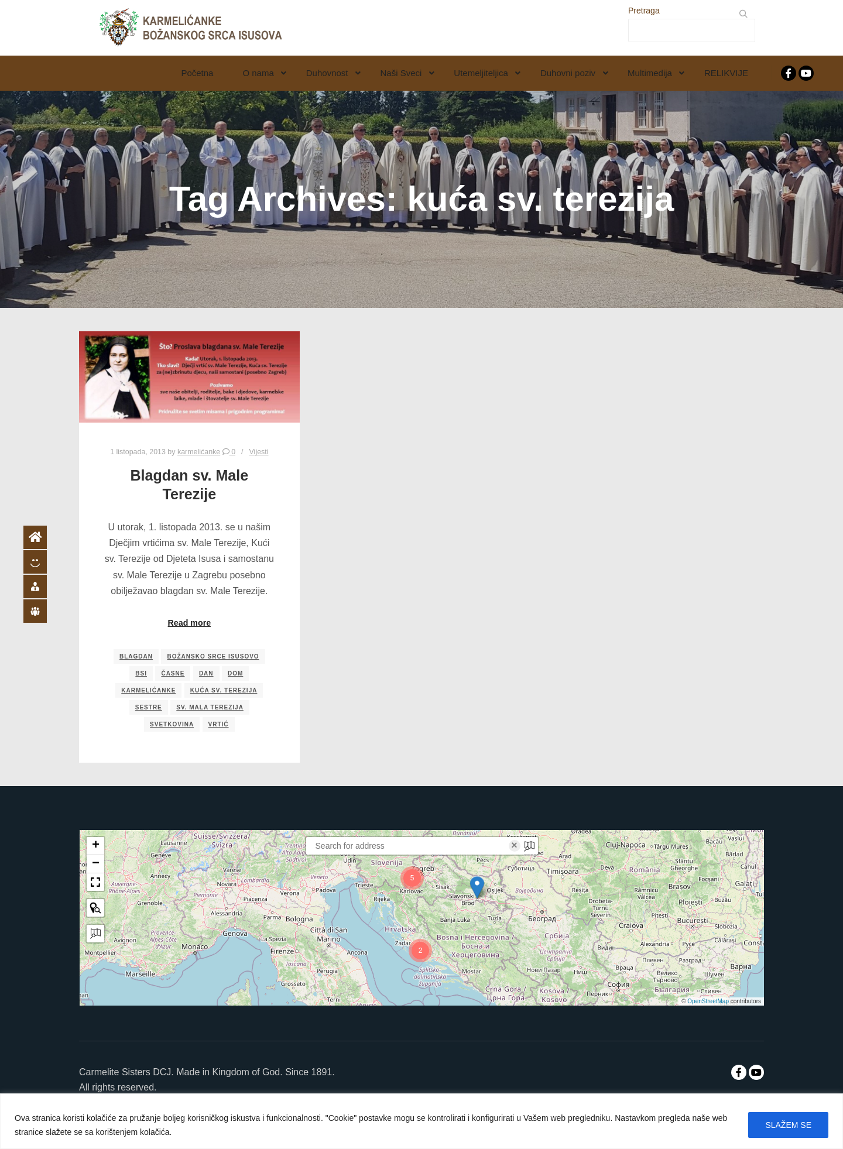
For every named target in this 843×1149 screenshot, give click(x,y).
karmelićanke (148, 690)
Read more (189, 622)
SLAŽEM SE (788, 1125)
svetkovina (172, 724)
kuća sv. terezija (224, 690)
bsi (141, 673)
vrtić (218, 724)
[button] (477, 887)
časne (172, 673)
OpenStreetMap (708, 1001)
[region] (421, 1121)
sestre (148, 707)
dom (235, 673)
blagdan (136, 656)
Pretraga (644, 10)
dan (206, 673)
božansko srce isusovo (213, 656)
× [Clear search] (514, 846)
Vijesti (259, 452)
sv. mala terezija (210, 707)
